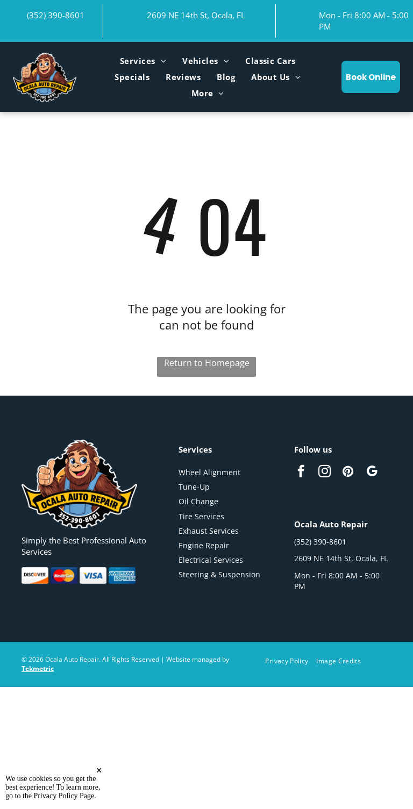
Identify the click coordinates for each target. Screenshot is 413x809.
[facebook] (300, 472)
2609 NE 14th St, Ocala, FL (196, 15)
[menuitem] (143, 61)
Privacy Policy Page (64, 802)
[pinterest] (348, 472)
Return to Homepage (207, 363)
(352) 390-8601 (55, 15)
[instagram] (324, 472)
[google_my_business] (371, 472)
